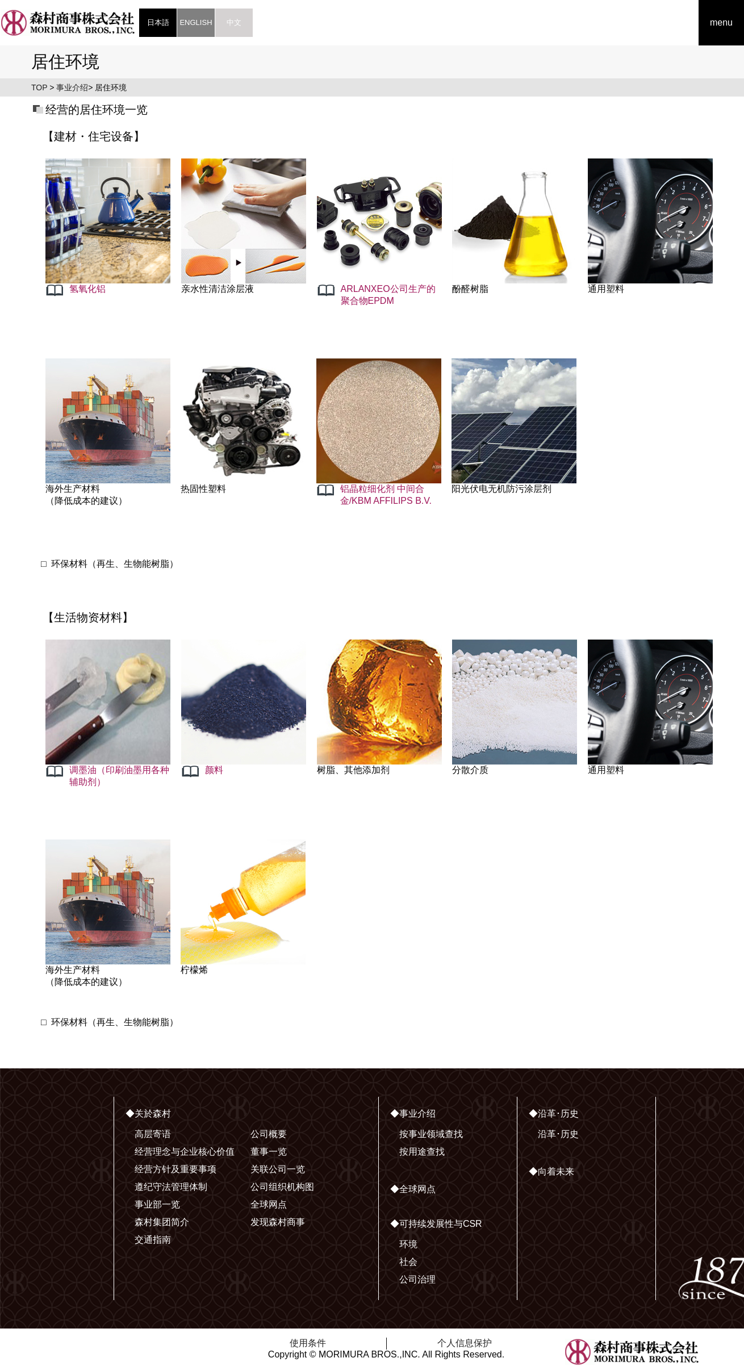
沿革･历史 (558, 1134)
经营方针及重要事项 (175, 1169)
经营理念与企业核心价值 (185, 1151)
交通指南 (153, 1239)
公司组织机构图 (282, 1187)
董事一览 (268, 1151)
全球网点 (268, 1204)
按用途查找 (422, 1151)
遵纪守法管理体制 (171, 1187)
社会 (408, 1262)
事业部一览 (157, 1204)
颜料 (214, 770)
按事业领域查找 (431, 1134)
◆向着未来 (551, 1171)
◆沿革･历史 (554, 1113)
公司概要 (268, 1134)
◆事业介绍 (413, 1113)
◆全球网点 (413, 1189)
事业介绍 (72, 87)
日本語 (158, 22)
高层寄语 (153, 1134)
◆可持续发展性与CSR (436, 1224)
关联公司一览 (277, 1169)
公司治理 (417, 1279)
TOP (39, 87)
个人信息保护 (464, 1343)
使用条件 (308, 1343)
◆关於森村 (148, 1113)
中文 (234, 22)
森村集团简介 (162, 1222)
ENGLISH (195, 22)
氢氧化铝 (87, 289)
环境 (408, 1244)
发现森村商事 (277, 1222)
